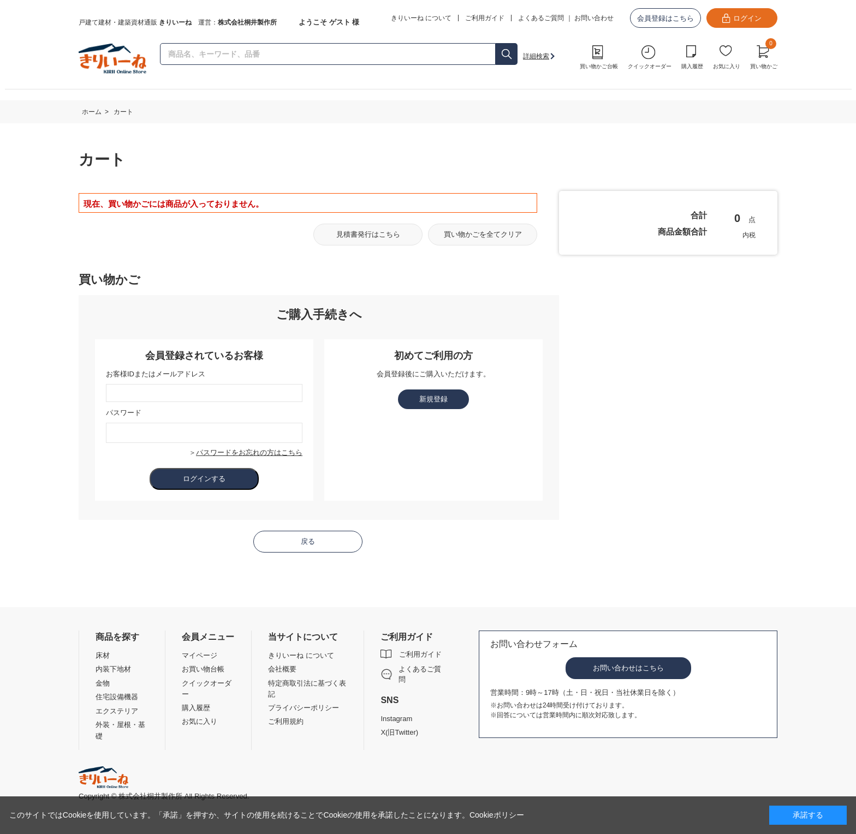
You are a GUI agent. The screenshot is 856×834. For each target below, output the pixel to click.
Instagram (396, 719)
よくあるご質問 (541, 18)
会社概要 (282, 669)
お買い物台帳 (203, 669)
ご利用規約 (286, 721)
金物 (103, 683)
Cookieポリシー (496, 815)
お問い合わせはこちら (628, 668)
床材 (103, 655)
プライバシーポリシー (303, 708)
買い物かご (763, 55)
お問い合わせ (594, 18)
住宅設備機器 (117, 697)
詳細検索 (536, 56)
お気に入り (726, 66)
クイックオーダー (649, 66)
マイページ (199, 655)
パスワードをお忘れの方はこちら (249, 452)
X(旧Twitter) (399, 732)
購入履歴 (692, 66)
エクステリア (117, 711)
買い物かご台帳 (599, 66)
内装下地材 (113, 669)
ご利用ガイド (420, 654)
